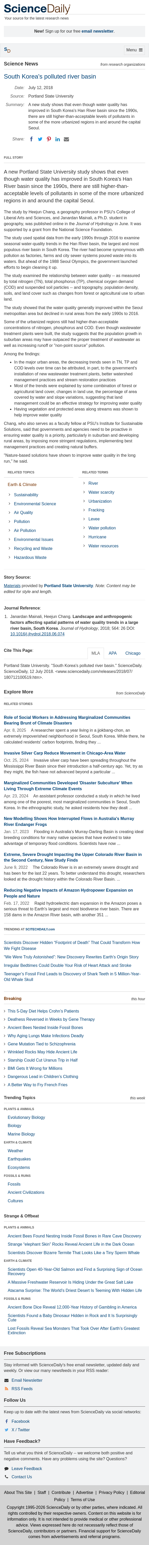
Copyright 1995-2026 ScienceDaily (38, 1507)
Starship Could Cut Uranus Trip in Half (42, 1060)
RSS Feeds (22, 1389)
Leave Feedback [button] (27, 1468)
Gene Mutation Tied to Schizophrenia (41, 1044)
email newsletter (98, 31)
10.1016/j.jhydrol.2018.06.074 (37, 634)
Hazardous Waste (30, 557)
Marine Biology (21, 1134)
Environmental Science (35, 504)
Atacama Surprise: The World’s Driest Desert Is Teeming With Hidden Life (75, 1290)
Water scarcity (102, 492)
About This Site (18, 1492)
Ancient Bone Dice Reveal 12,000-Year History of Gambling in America (72, 1307)
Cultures (15, 1201)
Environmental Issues (33, 539)
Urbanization (100, 501)
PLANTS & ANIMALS (19, 1109)
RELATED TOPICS (21, 472)
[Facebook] (31, 139)
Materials (12, 586)
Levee (94, 519)
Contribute (61, 1492)
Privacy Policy (112, 1492)
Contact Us (22, 1477)
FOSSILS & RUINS (17, 1176)
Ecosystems (19, 1167)
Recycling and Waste (33, 548)
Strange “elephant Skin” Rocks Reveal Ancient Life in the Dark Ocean (71, 1244)
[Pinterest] (49, 139)
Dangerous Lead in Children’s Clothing (43, 1076)
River (93, 483)
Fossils (14, 1184)
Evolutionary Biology (26, 1117)
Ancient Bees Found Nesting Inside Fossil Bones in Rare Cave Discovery (74, 1236)
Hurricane (97, 537)
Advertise (84, 1492)
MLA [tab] (96, 653)
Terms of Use (83, 1500)
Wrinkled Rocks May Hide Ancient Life (42, 1052)
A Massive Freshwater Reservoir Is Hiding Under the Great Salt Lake (70, 1282)
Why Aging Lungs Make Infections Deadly (46, 1036)
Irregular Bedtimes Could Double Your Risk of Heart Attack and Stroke (67, 965)
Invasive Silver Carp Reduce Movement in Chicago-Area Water (65, 753)
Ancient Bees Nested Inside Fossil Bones (45, 1027)
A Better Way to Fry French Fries (37, 1085)
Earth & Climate (22, 484)
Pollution (22, 521)
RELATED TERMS (95, 472)
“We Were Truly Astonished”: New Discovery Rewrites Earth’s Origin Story (71, 957)
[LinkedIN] (58, 139)
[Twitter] (40, 139)
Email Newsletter (27, 1380)
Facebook (21, 1421)
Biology (14, 1125)
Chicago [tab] (133, 653)
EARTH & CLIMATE (18, 1142)
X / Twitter (21, 1430)
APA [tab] (113, 653)
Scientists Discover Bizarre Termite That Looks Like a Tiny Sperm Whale (74, 1253)
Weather (15, 1151)
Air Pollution (25, 530)
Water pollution (102, 528)
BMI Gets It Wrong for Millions (35, 1068)
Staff (42, 1492)
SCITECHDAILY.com (40, 929)
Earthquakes (19, 1159)
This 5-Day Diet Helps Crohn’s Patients (43, 1011)
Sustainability (26, 495)
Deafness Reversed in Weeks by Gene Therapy (51, 1019)
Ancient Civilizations (26, 1192)
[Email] (66, 139)
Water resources (104, 546)
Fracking (96, 510)
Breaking (12, 998)
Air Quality (23, 512)
